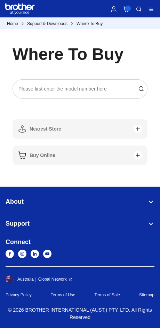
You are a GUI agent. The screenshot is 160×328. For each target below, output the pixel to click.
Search (138, 9)
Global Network (52, 279)
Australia (20, 279)
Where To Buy (90, 23)
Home (12, 23)
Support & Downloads (47, 23)
